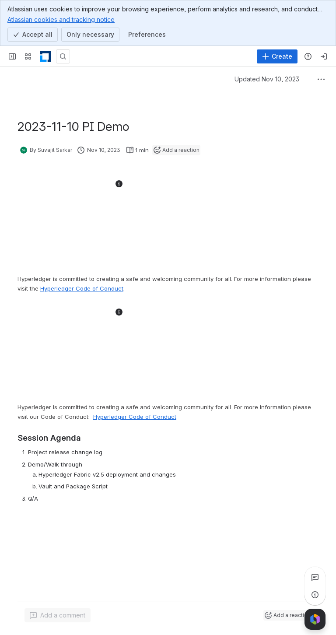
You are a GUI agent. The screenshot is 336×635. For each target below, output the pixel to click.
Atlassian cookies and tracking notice (61, 19)
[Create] (277, 56)
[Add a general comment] (57, 615)
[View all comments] (315, 577)
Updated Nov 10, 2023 (266, 79)
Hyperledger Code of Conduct (134, 416)
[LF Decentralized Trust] (45, 56)
